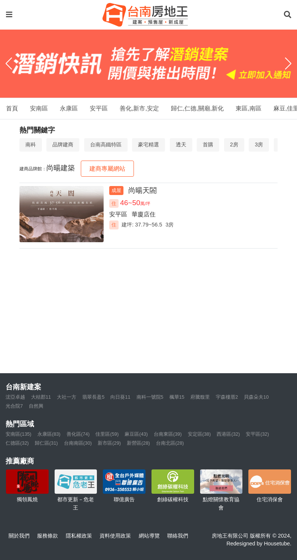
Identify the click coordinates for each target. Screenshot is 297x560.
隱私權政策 (79, 536)
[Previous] (9, 63)
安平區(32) (257, 434)
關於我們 (19, 536)
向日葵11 (120, 397)
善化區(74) (78, 434)
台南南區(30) (78, 443)
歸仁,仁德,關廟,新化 (197, 108)
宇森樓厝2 (227, 397)
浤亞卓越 (15, 397)
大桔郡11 (41, 397)
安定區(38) (199, 434)
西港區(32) (228, 434)
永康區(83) (49, 434)
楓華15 (176, 397)
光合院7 (14, 406)
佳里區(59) (107, 434)
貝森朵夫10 (256, 397)
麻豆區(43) (136, 434)
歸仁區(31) (46, 443)
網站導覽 (149, 536)
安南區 (39, 108)
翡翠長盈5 (93, 397)
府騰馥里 (200, 397)
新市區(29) (109, 443)
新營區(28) (138, 443)
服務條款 (47, 536)
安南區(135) (18, 434)
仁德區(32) (17, 443)
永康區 (69, 108)
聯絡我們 (177, 536)
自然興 (36, 406)
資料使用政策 (115, 536)
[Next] (288, 63)
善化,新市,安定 (139, 108)
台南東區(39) (168, 434)
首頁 (12, 108)
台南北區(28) (170, 443)
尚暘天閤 (142, 190)
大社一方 (66, 397)
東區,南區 (248, 108)
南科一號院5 (150, 397)
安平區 (99, 108)
